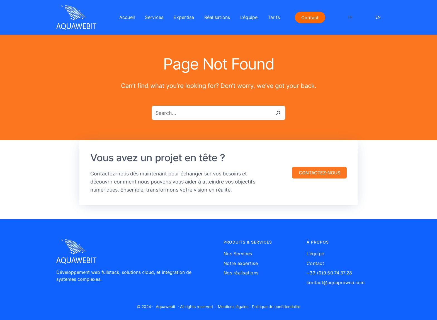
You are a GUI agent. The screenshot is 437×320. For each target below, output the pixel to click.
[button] (319, 172)
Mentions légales (233, 306)
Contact (310, 17)
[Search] (278, 113)
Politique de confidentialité (276, 306)
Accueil (127, 17)
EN (378, 17)
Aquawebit (165, 306)
